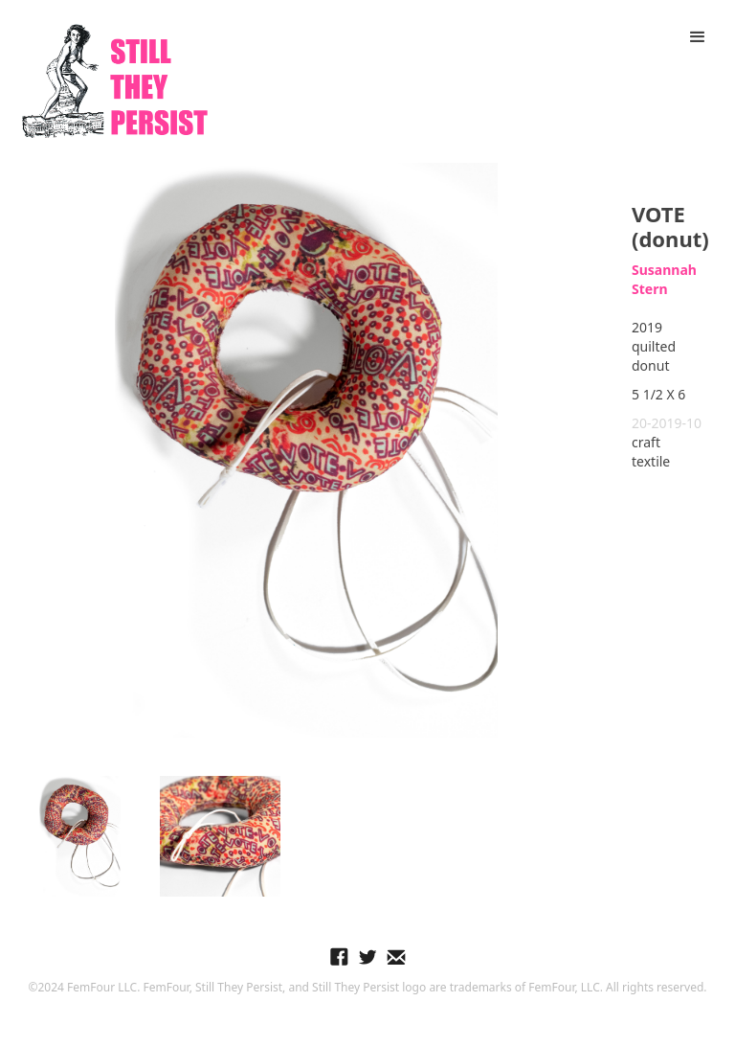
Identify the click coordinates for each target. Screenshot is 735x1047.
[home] (115, 81)
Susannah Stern (664, 279)
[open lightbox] (306, 450)
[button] (697, 37)
